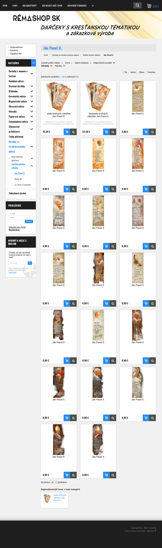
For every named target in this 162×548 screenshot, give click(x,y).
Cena (67, 63)
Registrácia (14, 230)
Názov (57, 63)
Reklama (14, 50)
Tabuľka (58, 66)
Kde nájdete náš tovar (52, 5)
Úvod (5, 5)
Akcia (133, 72)
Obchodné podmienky (76, 5)
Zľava (141, 72)
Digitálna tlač (16, 53)
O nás (14, 5)
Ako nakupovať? (30, 5)
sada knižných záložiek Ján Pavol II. (60, 497)
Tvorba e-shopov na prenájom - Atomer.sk (140, 531)
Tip (125, 72)
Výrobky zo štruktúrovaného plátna (65, 55)
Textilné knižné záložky (91, 55)
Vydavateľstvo (16, 47)
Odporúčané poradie (102, 63)
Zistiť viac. (13, 272)
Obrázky (45, 66)
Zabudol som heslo (17, 227)
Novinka (151, 72)
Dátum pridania (82, 63)
